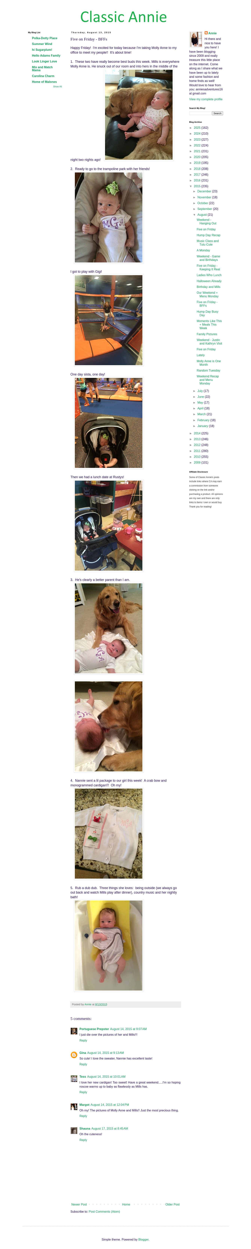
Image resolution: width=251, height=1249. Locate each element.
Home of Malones (44, 81)
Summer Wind (42, 44)
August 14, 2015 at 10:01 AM (106, 1076)
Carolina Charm (43, 76)
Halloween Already (209, 281)
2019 (197, 162)
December (204, 191)
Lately (201, 355)
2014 (197, 433)
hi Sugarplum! (42, 49)
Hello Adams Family (46, 55)
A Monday (203, 250)
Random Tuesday (208, 370)
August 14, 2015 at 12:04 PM (110, 1104)
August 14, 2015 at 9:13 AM (105, 1052)
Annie (212, 33)
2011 (197, 451)
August (202, 214)
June (201, 396)
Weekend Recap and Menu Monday (208, 380)
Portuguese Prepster (94, 1029)
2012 (197, 445)
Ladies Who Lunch (209, 275)
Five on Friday (206, 229)
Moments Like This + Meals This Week (209, 324)
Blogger (143, 1239)
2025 (197, 127)
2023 (197, 139)
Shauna (85, 1128)
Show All (57, 86)
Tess (83, 1076)
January (203, 426)
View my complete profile (206, 99)
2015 (197, 186)
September (205, 209)
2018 (197, 168)
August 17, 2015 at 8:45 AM (109, 1128)
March (202, 414)
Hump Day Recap (208, 235)
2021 (197, 151)
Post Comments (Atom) (104, 1211)
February (203, 420)
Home (126, 1204)
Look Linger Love (44, 61)
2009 (197, 462)
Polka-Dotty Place (44, 38)
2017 (197, 174)
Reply (83, 1040)
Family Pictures (207, 334)
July (200, 391)
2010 (197, 456)
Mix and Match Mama (42, 69)
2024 (197, 133)
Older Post (172, 1204)
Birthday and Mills (208, 286)
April (200, 408)
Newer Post (79, 1204)
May (200, 402)
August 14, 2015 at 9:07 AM (128, 1029)
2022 (197, 145)
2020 (197, 157)
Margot (84, 1104)
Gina (83, 1052)
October (203, 203)
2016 (197, 180)
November (204, 197)
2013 (197, 439)
